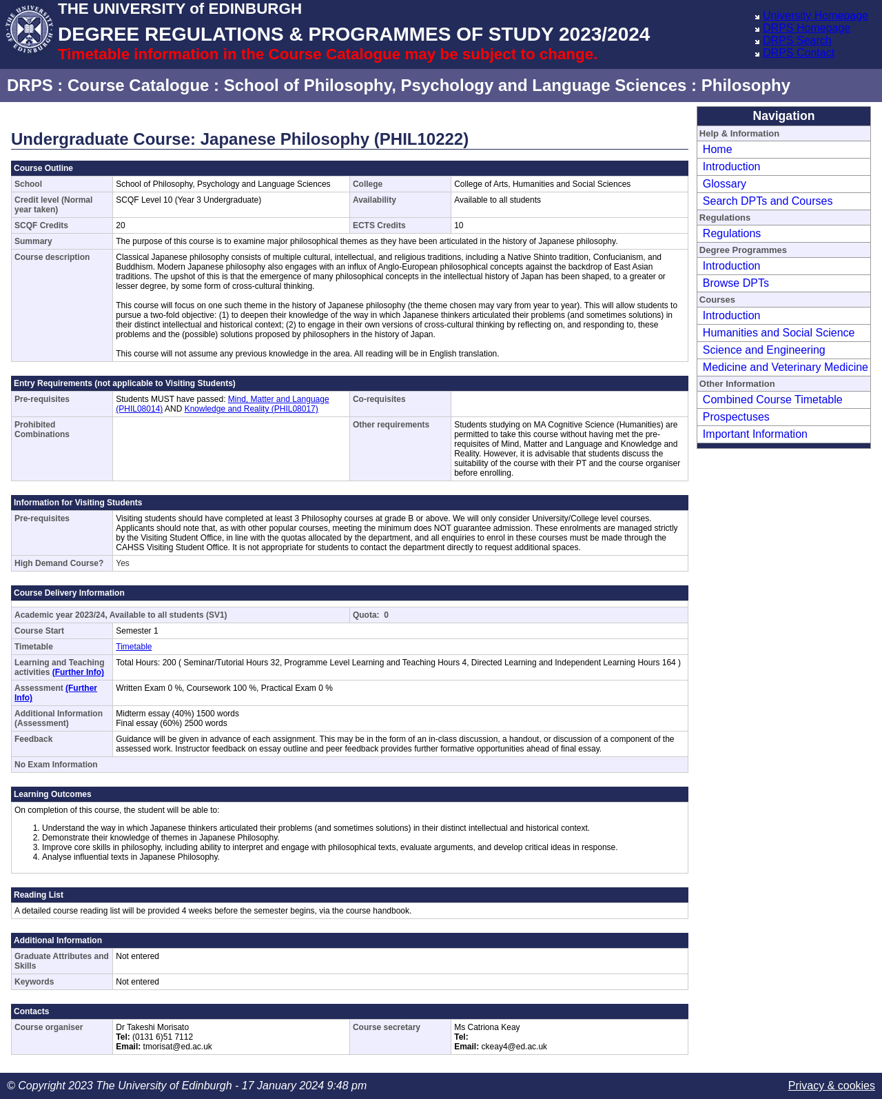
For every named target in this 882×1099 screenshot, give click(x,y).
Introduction (732, 166)
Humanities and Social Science (779, 333)
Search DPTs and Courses (768, 201)
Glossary (724, 184)
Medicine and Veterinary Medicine (785, 367)
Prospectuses (736, 417)
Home (717, 149)
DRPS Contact (798, 53)
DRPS (30, 85)
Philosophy (745, 85)
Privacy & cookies (831, 1085)
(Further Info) (78, 672)
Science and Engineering (764, 350)
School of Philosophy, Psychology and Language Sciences (455, 85)
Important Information (755, 434)
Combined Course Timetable (773, 399)
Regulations (732, 233)
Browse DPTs (736, 283)
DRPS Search (797, 40)
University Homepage (815, 15)
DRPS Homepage (806, 28)
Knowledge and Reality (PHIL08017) (251, 409)
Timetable (134, 647)
